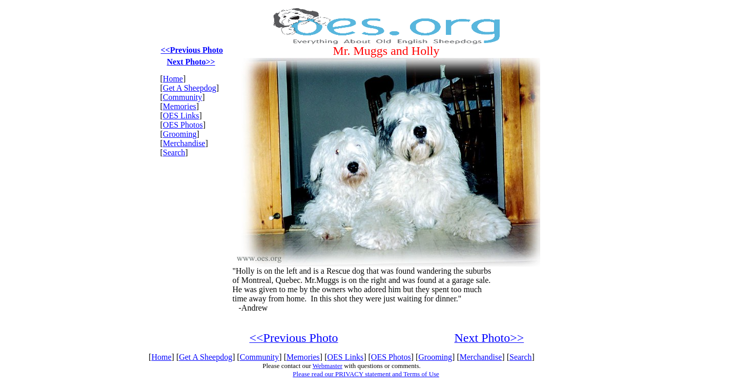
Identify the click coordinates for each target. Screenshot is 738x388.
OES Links (181, 115)
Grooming (180, 134)
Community (182, 97)
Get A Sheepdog (189, 88)
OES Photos (183, 124)
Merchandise (184, 143)
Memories (179, 106)
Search (174, 152)
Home (173, 78)
